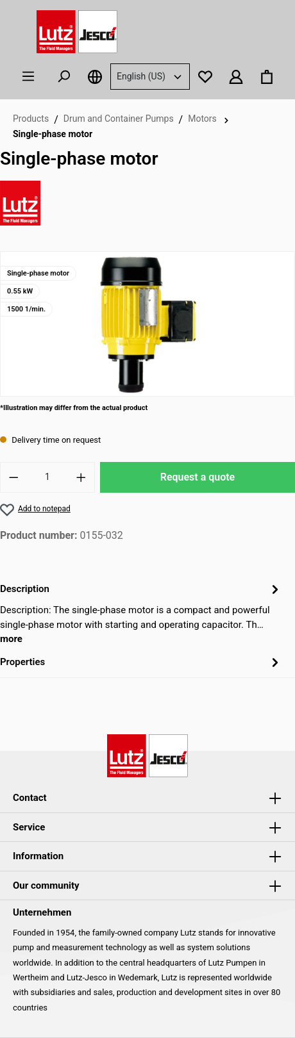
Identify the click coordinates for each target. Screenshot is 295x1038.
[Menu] (28, 76)
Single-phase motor (52, 134)
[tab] (141, 613)
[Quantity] (47, 477)
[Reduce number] (13, 477)
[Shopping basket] (266, 76)
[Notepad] (205, 76)
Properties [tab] (141, 662)
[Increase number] (81, 477)
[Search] (63, 76)
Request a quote (197, 477)
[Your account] (236, 76)
